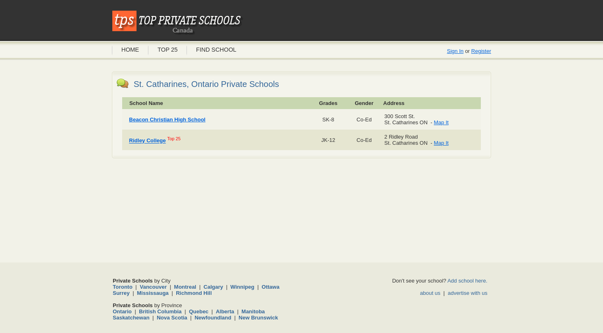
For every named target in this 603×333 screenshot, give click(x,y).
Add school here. (467, 281)
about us (430, 293)
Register (481, 51)
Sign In (455, 51)
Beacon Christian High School (167, 119)
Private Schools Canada (177, 22)
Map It (441, 122)
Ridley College (147, 141)
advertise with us (467, 293)
